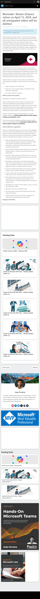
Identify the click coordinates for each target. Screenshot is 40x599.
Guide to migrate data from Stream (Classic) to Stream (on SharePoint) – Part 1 (20, 116)
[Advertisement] (20, 217)
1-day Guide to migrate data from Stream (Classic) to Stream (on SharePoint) (20, 122)
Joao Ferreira (20, 392)
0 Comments (24, 26)
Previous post (5, 367)
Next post (35, 367)
